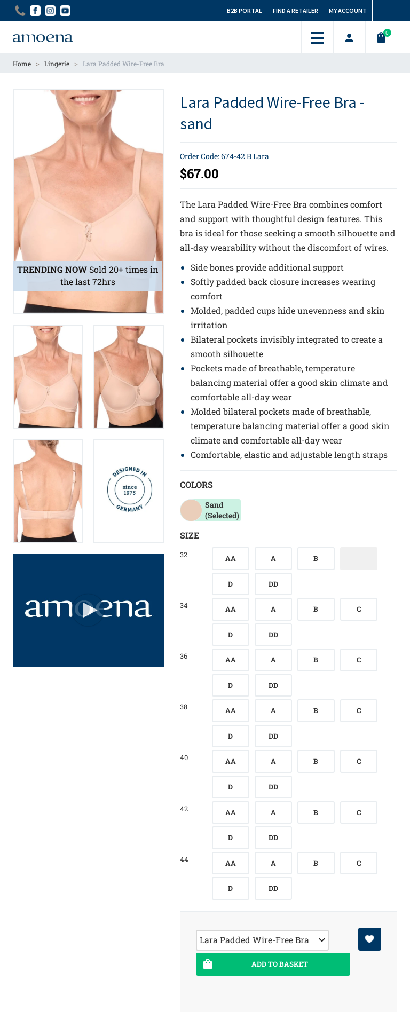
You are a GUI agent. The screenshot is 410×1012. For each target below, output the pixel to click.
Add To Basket (254, 964)
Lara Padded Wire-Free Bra (123, 63)
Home (22, 63)
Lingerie (56, 63)
